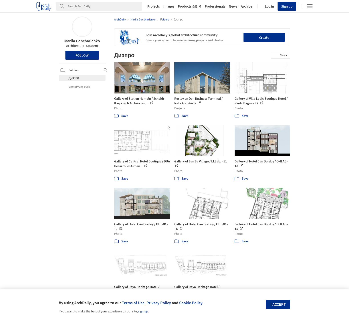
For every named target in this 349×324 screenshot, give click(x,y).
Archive (246, 6)
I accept (278, 304)
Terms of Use (133, 302)
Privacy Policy (158, 302)
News (233, 6)
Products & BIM (189, 6)
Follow (82, 55)
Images (168, 6)
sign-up (143, 311)
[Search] (105, 6)
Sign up (286, 6)
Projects (153, 6)
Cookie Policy (190, 302)
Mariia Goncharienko (82, 40)
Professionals (215, 6)
